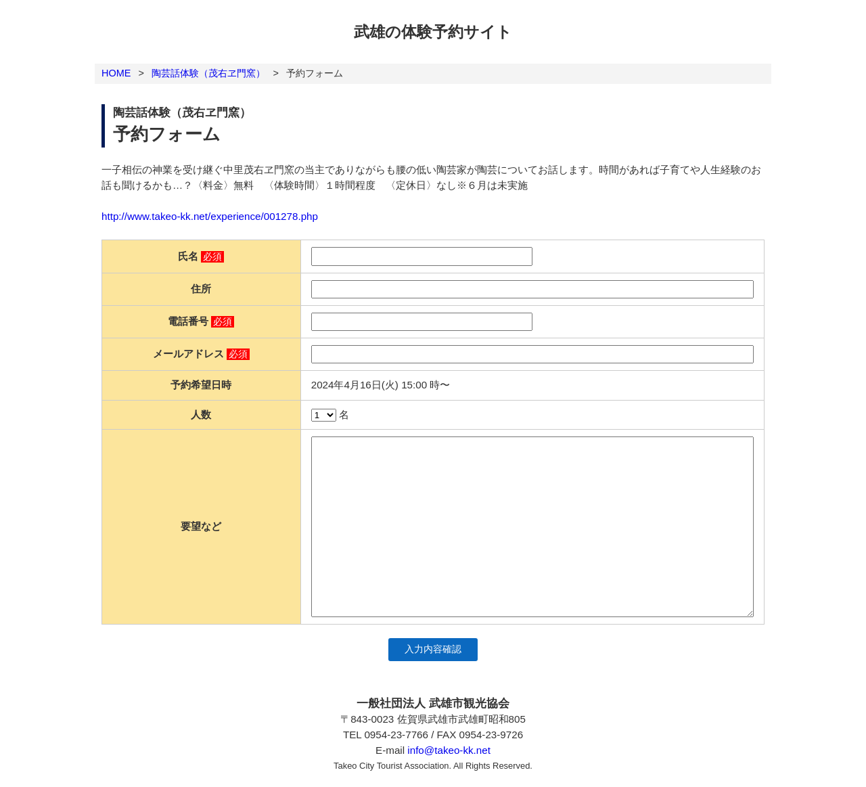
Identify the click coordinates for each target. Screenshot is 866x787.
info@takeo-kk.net (449, 750)
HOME (116, 73)
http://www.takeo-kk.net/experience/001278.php (209, 216)
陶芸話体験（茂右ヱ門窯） (208, 73)
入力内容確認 (433, 649)
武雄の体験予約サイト (433, 32)
